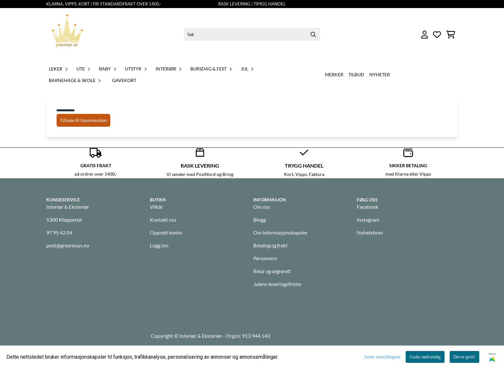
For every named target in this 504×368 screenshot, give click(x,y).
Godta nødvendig (425, 356)
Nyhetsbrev (370, 232)
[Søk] (252, 34)
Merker (334, 74)
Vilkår (156, 207)
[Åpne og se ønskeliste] (437, 34)
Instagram (368, 219)
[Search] (313, 34)
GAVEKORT (124, 80)
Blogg (259, 219)
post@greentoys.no (67, 245)
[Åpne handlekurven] (451, 34)
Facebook (367, 207)
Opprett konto (166, 232)
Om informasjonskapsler (280, 232)
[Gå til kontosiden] (425, 34)
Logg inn (159, 245)
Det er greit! (464, 356)
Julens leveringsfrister (277, 284)
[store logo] (67, 34)
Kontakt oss (163, 219)
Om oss (261, 207)
